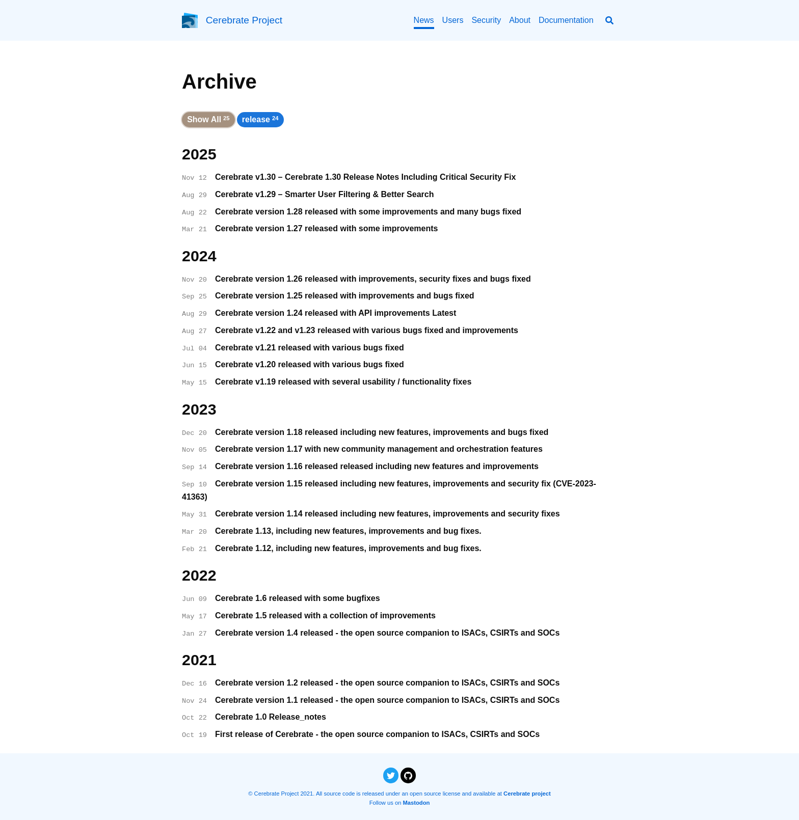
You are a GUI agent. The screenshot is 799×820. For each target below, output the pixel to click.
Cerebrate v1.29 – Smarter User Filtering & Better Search (324, 194)
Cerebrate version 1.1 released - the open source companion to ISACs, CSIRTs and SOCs (387, 700)
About (519, 20)
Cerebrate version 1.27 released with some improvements (326, 228)
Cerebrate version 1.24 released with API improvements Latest (335, 313)
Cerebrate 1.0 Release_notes (270, 717)
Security (486, 20)
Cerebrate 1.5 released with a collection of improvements (325, 615)
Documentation (566, 20)
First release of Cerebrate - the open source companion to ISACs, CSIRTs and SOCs (377, 734)
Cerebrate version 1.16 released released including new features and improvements (377, 466)
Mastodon (416, 803)
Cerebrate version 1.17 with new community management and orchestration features (379, 449)
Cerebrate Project (244, 20)
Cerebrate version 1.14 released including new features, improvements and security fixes (387, 513)
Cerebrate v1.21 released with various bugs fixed (309, 347)
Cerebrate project (527, 793)
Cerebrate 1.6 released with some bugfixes (297, 598)
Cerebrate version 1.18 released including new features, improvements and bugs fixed (381, 432)
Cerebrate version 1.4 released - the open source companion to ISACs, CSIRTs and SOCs (387, 632)
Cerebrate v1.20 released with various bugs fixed (309, 364)
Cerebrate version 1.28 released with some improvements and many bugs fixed (368, 211)
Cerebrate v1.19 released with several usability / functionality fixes (343, 381)
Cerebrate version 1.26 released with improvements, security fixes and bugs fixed (373, 279)
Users (453, 20)
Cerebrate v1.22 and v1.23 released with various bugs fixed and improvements (366, 330)
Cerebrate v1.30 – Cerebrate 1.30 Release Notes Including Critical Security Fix (365, 177)
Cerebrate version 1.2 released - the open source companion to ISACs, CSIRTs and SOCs (387, 682)
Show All (208, 119)
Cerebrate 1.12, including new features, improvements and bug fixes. (348, 548)
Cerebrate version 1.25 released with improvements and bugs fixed (344, 295)
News (424, 20)
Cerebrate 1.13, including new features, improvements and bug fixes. (348, 531)
